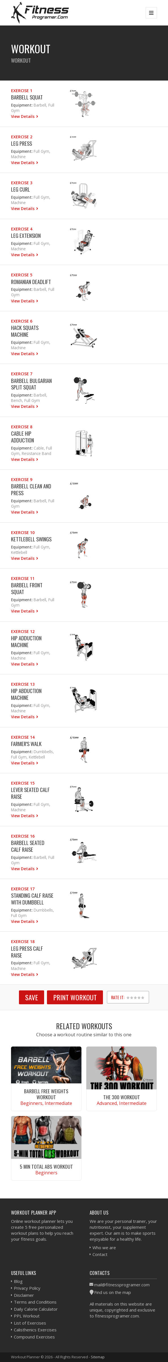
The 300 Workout (121, 1097)
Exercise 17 (23, 888)
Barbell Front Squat (26, 588)
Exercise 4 (21, 229)
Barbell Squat (27, 97)
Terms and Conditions (35, 1302)
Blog (18, 1281)
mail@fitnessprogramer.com (122, 1284)
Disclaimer (24, 1295)
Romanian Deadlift (31, 281)
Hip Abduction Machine (26, 694)
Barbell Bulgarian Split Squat (31, 384)
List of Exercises (30, 1323)
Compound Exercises (34, 1337)
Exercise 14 (23, 737)
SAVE (31, 997)
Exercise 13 (23, 684)
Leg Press (21, 143)
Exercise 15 (23, 783)
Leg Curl (20, 189)
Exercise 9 (21, 479)
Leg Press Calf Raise (27, 951)
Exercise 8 (21, 426)
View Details (23, 116)
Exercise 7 (21, 373)
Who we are (104, 1247)
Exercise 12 (23, 631)
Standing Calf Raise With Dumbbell (32, 898)
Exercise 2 (21, 136)
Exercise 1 (21, 90)
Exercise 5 (21, 275)
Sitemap (98, 1356)
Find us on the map (112, 1292)
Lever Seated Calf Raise (30, 793)
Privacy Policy (27, 1288)
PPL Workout (27, 1316)
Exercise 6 (21, 321)
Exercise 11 (23, 578)
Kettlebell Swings (31, 539)
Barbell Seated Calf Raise (27, 846)
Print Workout (75, 997)
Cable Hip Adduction (22, 436)
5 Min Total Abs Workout (46, 1166)
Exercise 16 (23, 836)
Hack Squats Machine (24, 331)
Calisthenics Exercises (35, 1330)
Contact (99, 1254)
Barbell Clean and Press (31, 489)
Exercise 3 (21, 182)
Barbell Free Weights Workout (46, 1094)
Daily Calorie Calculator (36, 1309)
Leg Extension (26, 235)
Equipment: (22, 105)
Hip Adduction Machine (26, 641)
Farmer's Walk (26, 743)
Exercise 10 (23, 532)
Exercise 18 (23, 941)
